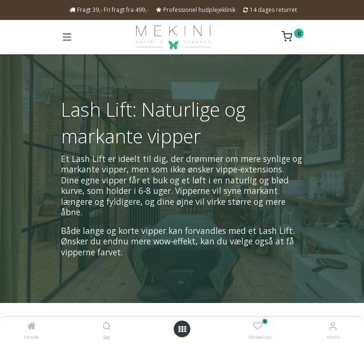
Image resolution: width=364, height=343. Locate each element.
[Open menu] (182, 329)
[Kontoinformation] (332, 325)
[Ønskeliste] (257, 326)
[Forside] (31, 326)
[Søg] (106, 326)
